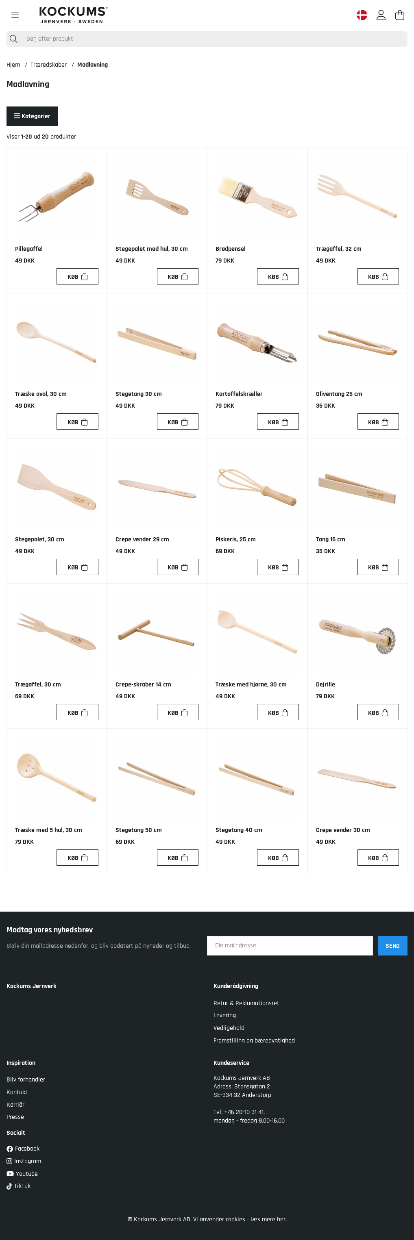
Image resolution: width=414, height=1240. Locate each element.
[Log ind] (381, 15)
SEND (393, 946)
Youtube (22, 1174)
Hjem (13, 65)
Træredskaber (49, 65)
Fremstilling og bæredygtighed (254, 1040)
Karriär (15, 1105)
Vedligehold (229, 1028)
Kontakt (17, 1092)
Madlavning (92, 65)
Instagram (24, 1161)
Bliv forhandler (26, 1079)
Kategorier (32, 116)
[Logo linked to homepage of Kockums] (73, 15)
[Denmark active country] (362, 15)
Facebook (23, 1148)
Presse (15, 1117)
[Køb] (77, 276)
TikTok (19, 1186)
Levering (225, 1015)
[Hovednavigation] (15, 15)
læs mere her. (269, 1219)
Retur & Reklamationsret (246, 1003)
